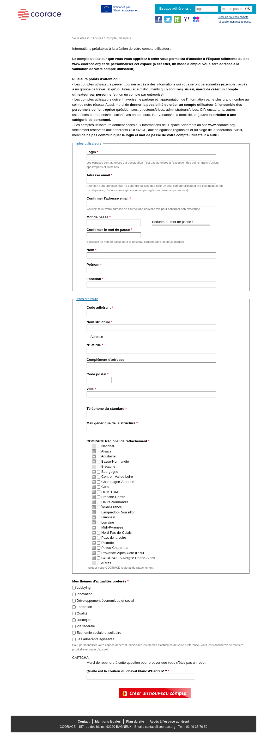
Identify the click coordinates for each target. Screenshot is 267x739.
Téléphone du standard (107, 409)
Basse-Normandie (115, 461)
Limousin (108, 517)
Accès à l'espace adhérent (169, 721)
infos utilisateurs (88, 143)
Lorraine (107, 522)
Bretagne (108, 466)
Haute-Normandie (115, 502)
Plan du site (135, 721)
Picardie (107, 543)
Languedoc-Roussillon (118, 512)
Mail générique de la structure (112, 423)
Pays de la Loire (113, 537)
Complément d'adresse (105, 360)
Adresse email (99, 175)
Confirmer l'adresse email (109, 198)
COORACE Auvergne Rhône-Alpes (128, 558)
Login (92, 152)
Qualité (82, 613)
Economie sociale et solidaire (99, 633)
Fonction (95, 279)
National (107, 446)
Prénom (94, 264)
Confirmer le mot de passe (109, 230)
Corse (106, 487)
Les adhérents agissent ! (95, 639)
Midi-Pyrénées (112, 527)
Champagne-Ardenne (117, 482)
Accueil (98, 38)
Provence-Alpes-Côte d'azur (122, 553)
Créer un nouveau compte (233, 17)
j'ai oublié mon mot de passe (234, 21)
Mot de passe (99, 217)
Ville (91, 389)
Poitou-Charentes (114, 548)
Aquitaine (108, 456)
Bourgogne (109, 472)
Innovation (85, 594)
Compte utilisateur (118, 38)
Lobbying (84, 587)
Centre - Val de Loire (117, 477)
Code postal (97, 374)
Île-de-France (111, 507)
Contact (83, 721)
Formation (84, 607)
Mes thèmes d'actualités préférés (100, 581)
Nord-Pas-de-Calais (116, 533)
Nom (91, 250)
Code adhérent (100, 307)
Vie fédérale (86, 626)
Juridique (84, 620)
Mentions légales (108, 721)
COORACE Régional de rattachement (118, 441)
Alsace (106, 451)
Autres (106, 563)
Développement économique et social (105, 601)
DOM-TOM (109, 492)
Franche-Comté (113, 497)
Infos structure (87, 299)
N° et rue (95, 345)
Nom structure (99, 322)
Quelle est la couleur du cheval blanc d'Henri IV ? (128, 671)
